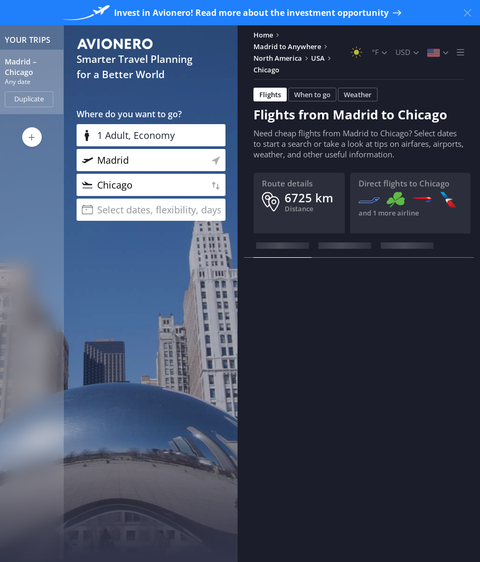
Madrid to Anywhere (287, 46)
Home (263, 35)
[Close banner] (467, 12)
